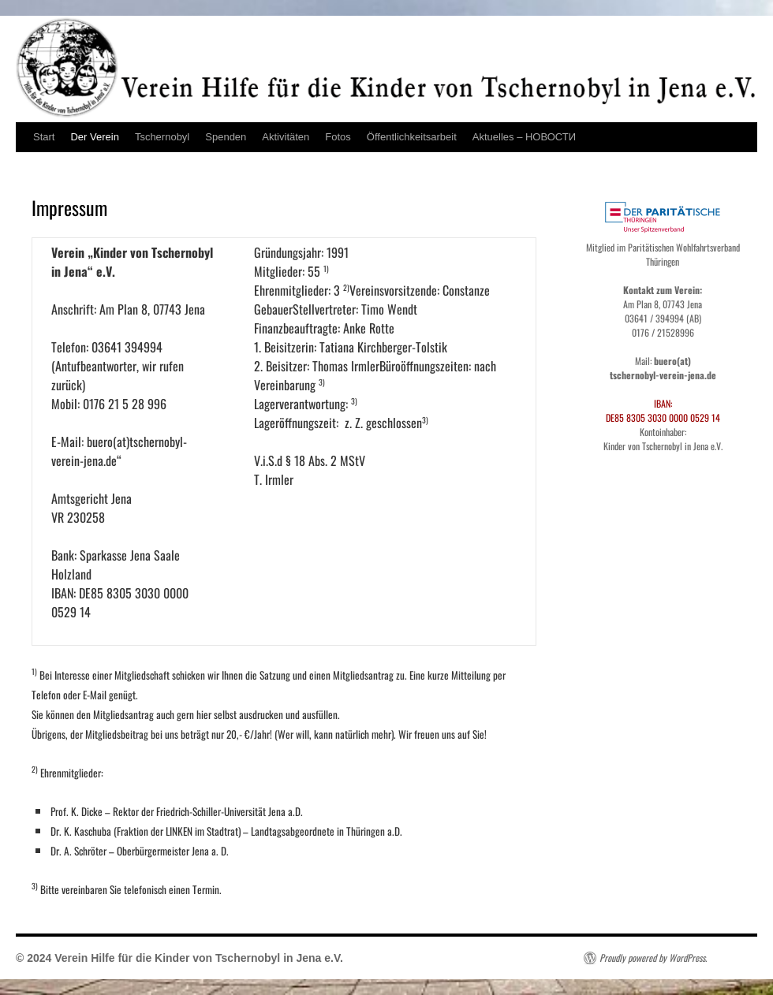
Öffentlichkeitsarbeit (412, 137)
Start (43, 137)
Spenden (225, 137)
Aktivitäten (285, 137)
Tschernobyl (162, 137)
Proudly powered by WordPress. (653, 958)
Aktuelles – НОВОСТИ (524, 137)
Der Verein (94, 137)
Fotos (338, 137)
